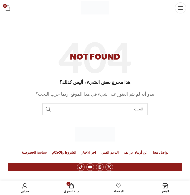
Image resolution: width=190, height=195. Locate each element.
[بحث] (95, 109)
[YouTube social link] (90, 167)
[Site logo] (95, 7)
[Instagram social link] (100, 167)
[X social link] (109, 167)
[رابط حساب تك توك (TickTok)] (81, 167)
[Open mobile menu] (180, 8)
